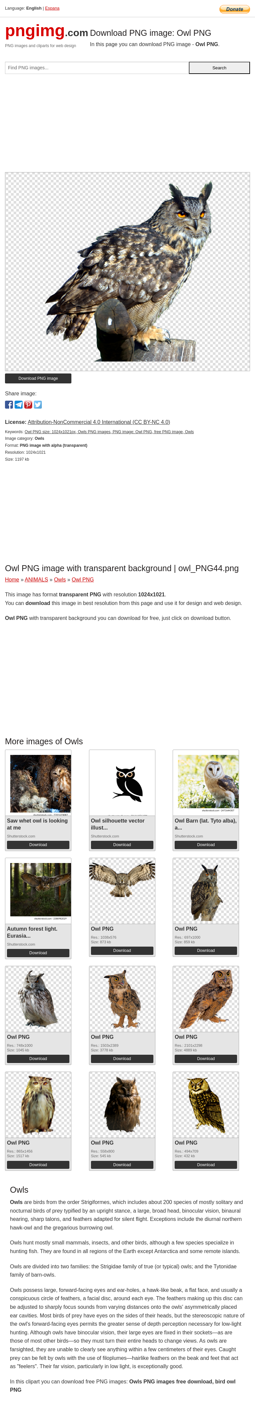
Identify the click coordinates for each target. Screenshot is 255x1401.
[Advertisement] (127, 125)
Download (38, 844)
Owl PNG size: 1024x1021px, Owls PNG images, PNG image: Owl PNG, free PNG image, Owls (109, 432)
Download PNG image (38, 378)
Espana (52, 8)
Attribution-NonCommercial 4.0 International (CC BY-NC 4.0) (99, 422)
